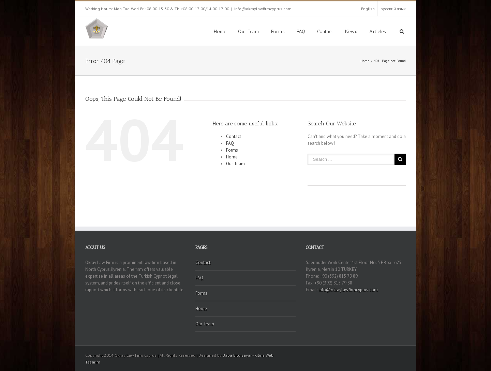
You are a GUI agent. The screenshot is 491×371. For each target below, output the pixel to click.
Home (220, 31)
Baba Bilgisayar (237, 355)
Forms (278, 31)
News (351, 31)
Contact (325, 31)
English (368, 8)
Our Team (248, 31)
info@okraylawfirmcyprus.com (263, 8)
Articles (377, 31)
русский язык (393, 8)
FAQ (301, 31)
